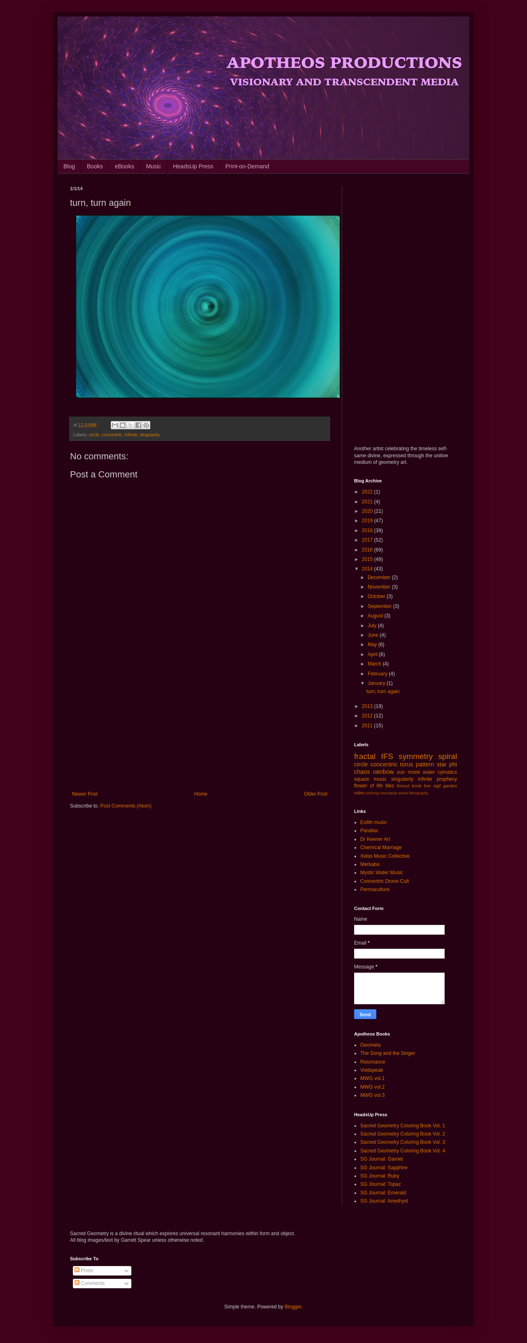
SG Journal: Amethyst (384, 1201)
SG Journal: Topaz (380, 1184)
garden (450, 785)
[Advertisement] (199, 723)
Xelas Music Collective (385, 856)
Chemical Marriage (381, 847)
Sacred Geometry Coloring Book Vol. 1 (402, 1126)
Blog (69, 166)
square (361, 779)
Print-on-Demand (247, 166)
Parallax (369, 830)
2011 (368, 726)
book (417, 785)
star (442, 764)
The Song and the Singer (387, 1053)
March (375, 664)
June (374, 635)
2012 (368, 716)
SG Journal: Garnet (381, 1159)
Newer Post (85, 794)
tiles (389, 786)
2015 (368, 559)
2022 (368, 492)
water (429, 772)
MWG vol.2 (372, 1087)
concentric (112, 434)
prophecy (447, 779)
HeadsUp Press (193, 166)
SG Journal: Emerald (383, 1193)
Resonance (372, 1062)
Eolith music (373, 822)
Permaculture (374, 889)
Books (95, 166)
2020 (368, 511)
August (376, 616)
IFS (387, 756)
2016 (368, 550)
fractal (364, 756)
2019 (368, 521)
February (378, 674)
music (380, 779)
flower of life (368, 786)
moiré (414, 772)
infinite (130, 434)
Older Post (315, 794)
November (380, 587)
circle (94, 434)
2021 (368, 502)
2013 (368, 706)
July (373, 625)
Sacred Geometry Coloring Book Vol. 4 (402, 1151)
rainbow (383, 771)
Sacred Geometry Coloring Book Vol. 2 (402, 1134)
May (373, 644)
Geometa (370, 1045)
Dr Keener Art (375, 839)
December (380, 577)
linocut (403, 785)
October (377, 596)
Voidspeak (371, 1070)
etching (372, 793)
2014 (368, 569)
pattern (425, 764)
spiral (447, 756)
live (427, 785)
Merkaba (370, 864)
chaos (362, 771)
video (359, 792)
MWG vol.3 (372, 1095)
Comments (90, 1283)
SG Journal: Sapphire (384, 1168)
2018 (368, 530)
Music (153, 166)
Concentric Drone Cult (384, 881)
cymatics (447, 772)
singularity (150, 434)
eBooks (124, 166)
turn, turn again (383, 691)
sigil (437, 785)
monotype (388, 793)
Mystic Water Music (381, 872)
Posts (84, 1270)
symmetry (416, 756)
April (373, 654)
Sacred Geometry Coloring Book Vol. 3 (402, 1142)
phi (453, 764)
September (380, 606)
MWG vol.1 (372, 1078)
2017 (368, 540)
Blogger (292, 1307)
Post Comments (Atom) (126, 806)
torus (406, 764)
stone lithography (413, 793)
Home (201, 794)
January (377, 683)
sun (401, 772)
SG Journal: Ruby (379, 1176)
